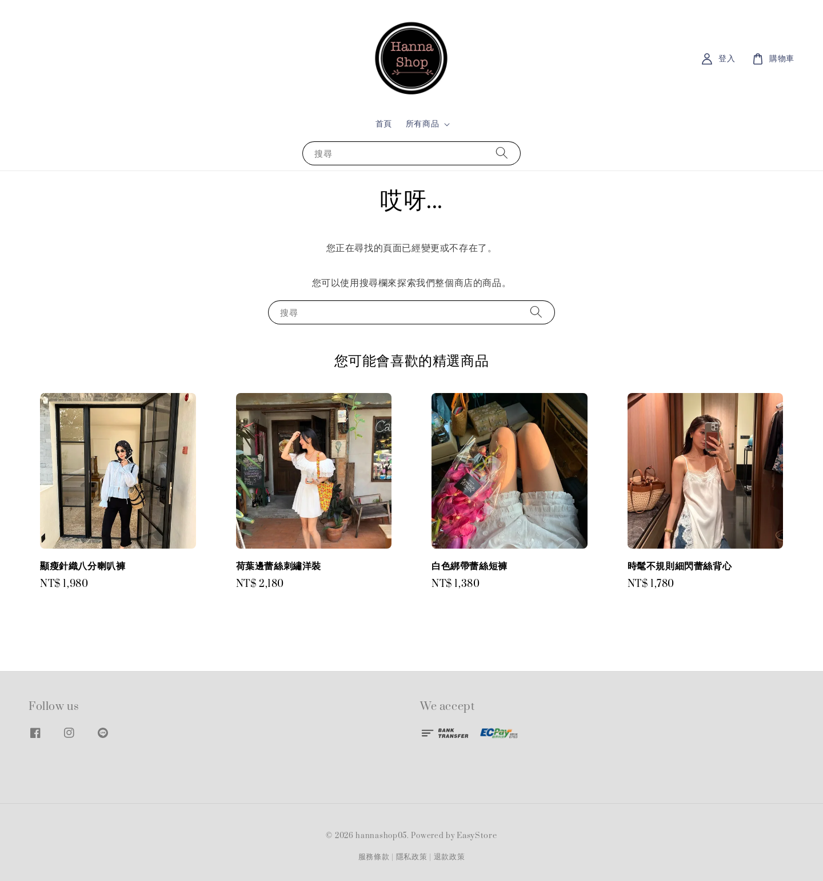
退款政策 (449, 857)
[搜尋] (502, 153)
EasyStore (477, 836)
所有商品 (422, 124)
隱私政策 (412, 857)
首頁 (383, 123)
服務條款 (374, 857)
